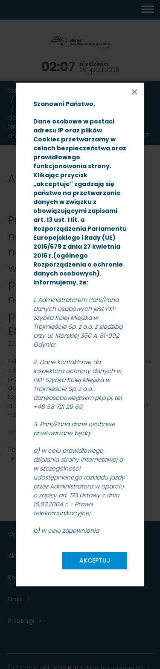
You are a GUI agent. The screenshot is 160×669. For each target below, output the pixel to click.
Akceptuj (94, 560)
